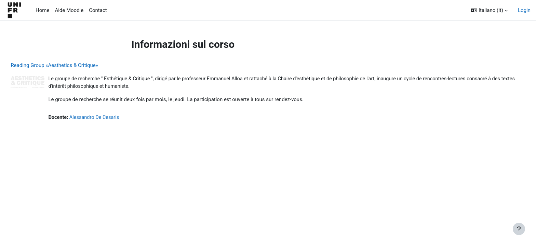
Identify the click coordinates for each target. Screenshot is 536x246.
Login (524, 10)
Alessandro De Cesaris (111, 118)
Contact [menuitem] (98, 10)
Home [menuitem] (42, 10)
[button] (489, 10)
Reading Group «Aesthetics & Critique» (69, 65)
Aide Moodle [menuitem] (69, 10)
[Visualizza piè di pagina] (519, 229)
